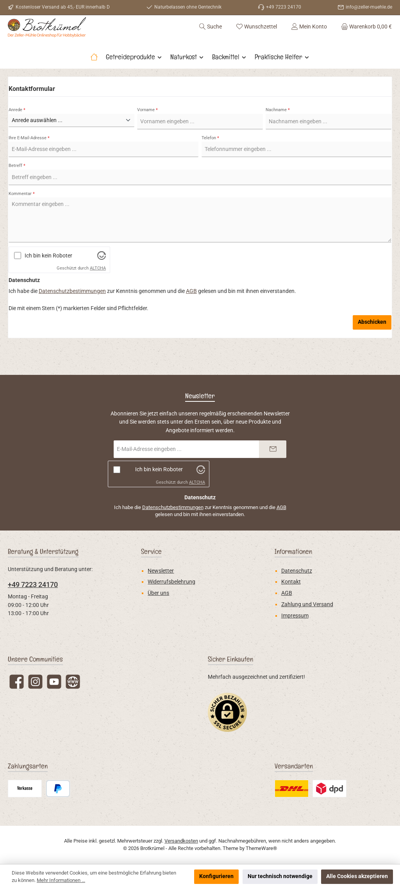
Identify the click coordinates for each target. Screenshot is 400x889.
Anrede (17, 130)
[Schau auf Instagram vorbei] (35, 681)
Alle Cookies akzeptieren (357, 876)
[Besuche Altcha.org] (101, 276)
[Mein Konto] (309, 36)
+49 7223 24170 (33, 584)
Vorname (147, 130)
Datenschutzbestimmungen (72, 312)
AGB (191, 312)
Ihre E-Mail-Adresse (29, 158)
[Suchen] (210, 36)
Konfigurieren (216, 876)
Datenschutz (296, 571)
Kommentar (22, 214)
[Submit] (272, 449)
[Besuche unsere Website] (73, 681)
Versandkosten (181, 841)
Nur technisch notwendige (280, 876)
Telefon (210, 158)
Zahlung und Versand (307, 604)
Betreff (17, 186)
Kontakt (291, 581)
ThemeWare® (261, 848)
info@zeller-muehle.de (369, 7)
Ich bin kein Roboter (48, 276)
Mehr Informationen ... (61, 880)
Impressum (295, 615)
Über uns (158, 593)
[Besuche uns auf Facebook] (16, 681)
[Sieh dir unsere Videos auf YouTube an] (54, 681)
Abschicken (372, 343)
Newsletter (161, 571)
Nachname (278, 130)
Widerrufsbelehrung (171, 581)
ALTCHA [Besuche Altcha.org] (98, 289)
